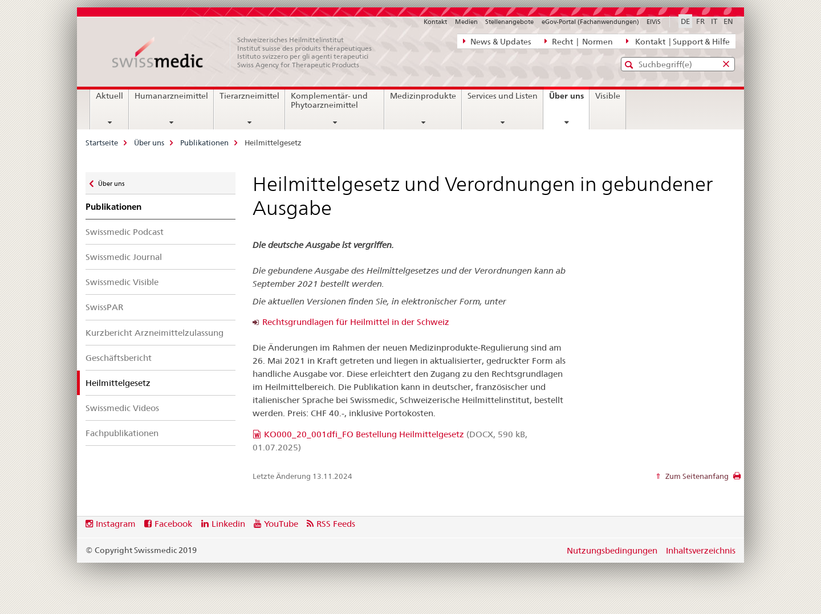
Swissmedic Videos (122, 407)
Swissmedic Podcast (125, 231)
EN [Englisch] (728, 21)
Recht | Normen (578, 41)
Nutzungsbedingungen (612, 550)
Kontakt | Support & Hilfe (678, 41)
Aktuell (109, 95)
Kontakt (435, 22)
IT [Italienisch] (714, 21)
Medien (466, 22)
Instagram (116, 523)
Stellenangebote (509, 22)
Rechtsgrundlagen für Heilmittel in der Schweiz (355, 321)
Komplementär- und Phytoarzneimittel (329, 100)
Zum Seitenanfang (696, 476)
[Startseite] (248, 52)
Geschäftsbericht (119, 357)
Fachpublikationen (122, 433)
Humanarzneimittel (171, 95)
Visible (607, 95)
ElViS (654, 22)
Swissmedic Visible (122, 281)
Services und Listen (503, 95)
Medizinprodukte (423, 95)
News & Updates (497, 41)
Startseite (102, 142)
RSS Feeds (335, 523)
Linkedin (228, 523)
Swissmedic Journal (124, 256)
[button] (630, 65)
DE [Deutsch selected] (685, 21)
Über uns (569, 99)
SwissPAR (104, 307)
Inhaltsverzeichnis (700, 550)
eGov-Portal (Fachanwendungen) (590, 22)
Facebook (173, 523)
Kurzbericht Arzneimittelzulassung (154, 332)
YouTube (281, 523)
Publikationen (204, 142)
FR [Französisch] (700, 21)
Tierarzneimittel (249, 95)
